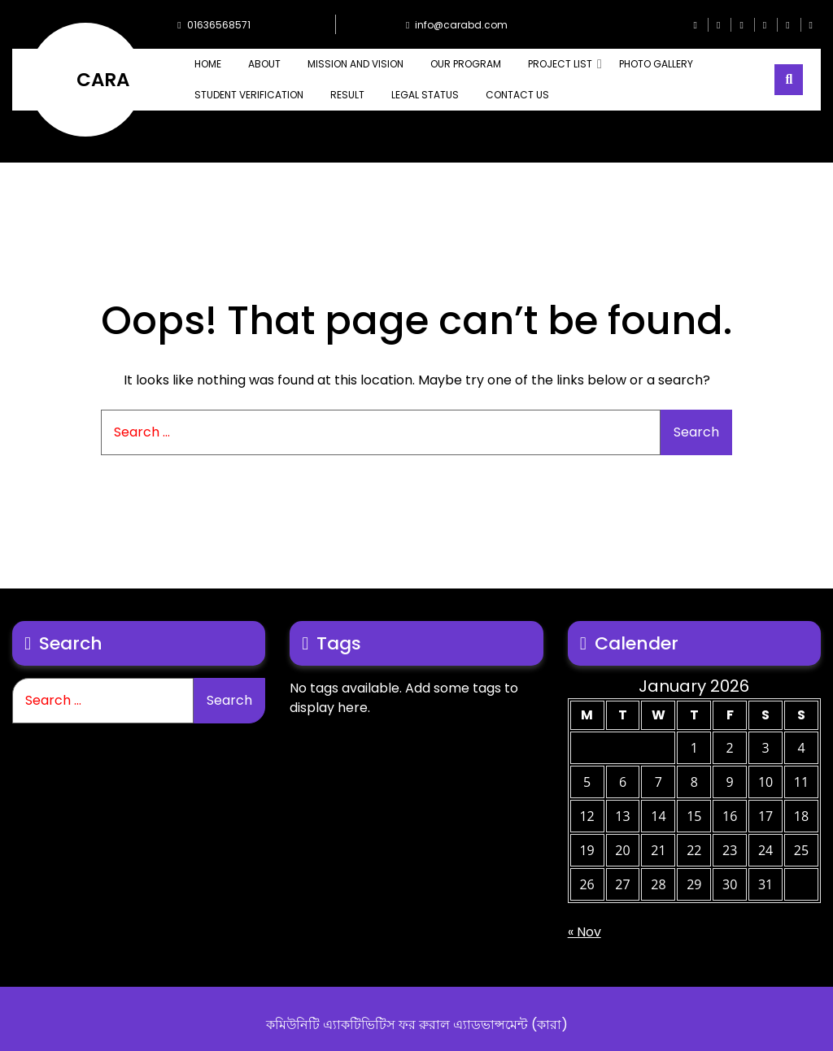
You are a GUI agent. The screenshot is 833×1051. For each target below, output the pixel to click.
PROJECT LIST (560, 64)
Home (207, 64)
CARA (102, 80)
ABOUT (264, 64)
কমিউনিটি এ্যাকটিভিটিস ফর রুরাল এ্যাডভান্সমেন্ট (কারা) (417, 1024)
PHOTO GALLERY (656, 64)
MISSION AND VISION (355, 64)
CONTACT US (517, 95)
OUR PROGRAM (465, 64)
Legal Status (425, 95)
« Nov (584, 932)
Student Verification (248, 95)
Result (347, 95)
